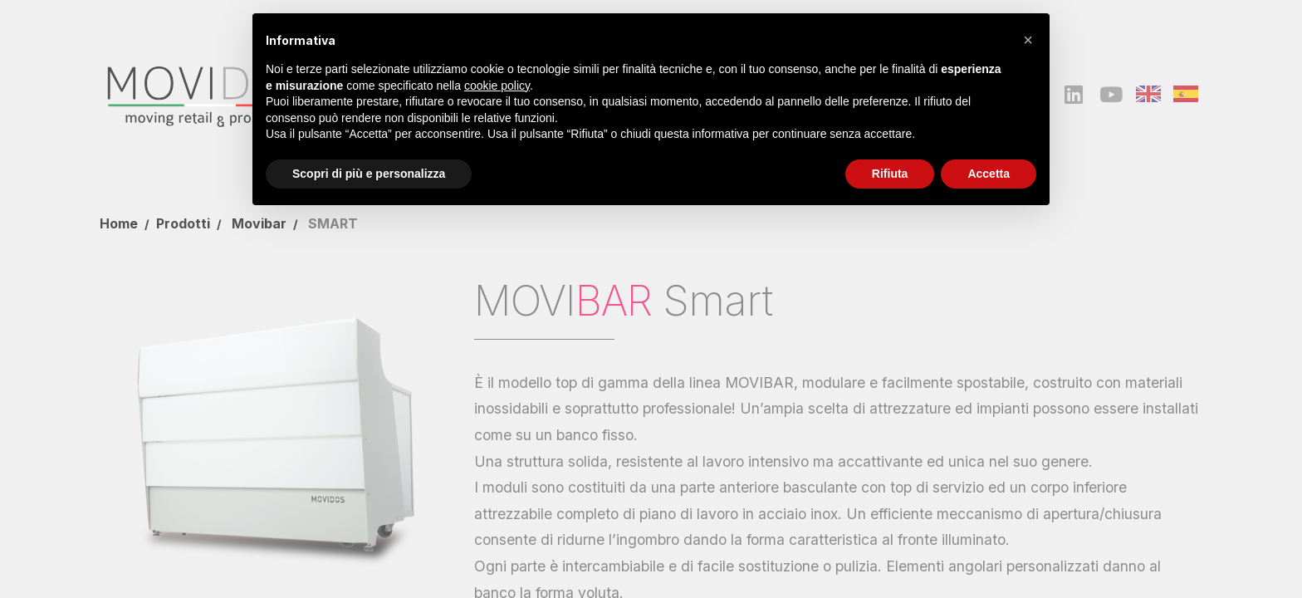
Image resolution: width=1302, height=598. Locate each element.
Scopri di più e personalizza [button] (368, 173)
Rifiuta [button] (890, 173)
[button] (1028, 40)
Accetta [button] (988, 173)
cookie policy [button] (497, 85)
